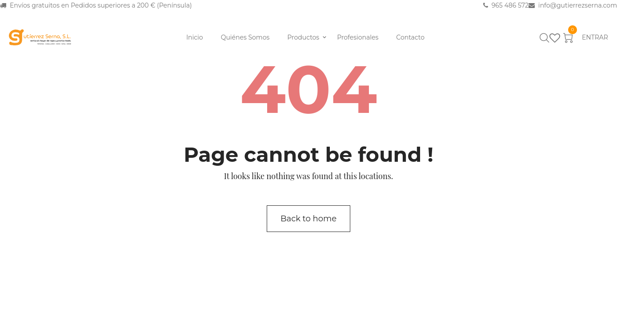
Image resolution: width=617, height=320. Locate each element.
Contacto (410, 37)
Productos (303, 37)
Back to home (308, 219)
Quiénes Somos (245, 37)
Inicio (194, 37)
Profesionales (357, 37)
